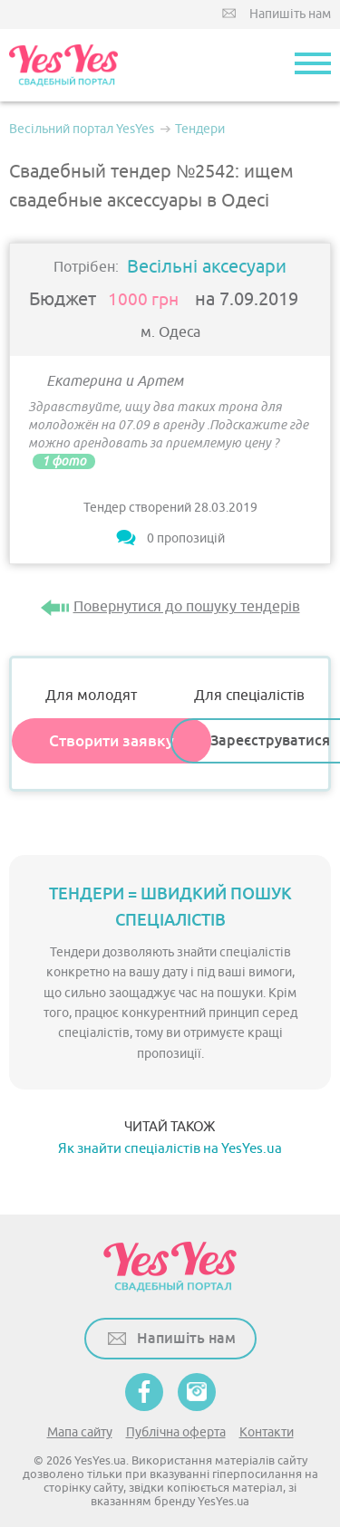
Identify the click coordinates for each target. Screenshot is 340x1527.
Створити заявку (111, 741)
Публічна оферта (176, 1432)
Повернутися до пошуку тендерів (186, 607)
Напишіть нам (290, 14)
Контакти (266, 1432)
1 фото (64, 461)
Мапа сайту (79, 1432)
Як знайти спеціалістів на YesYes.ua (170, 1148)
